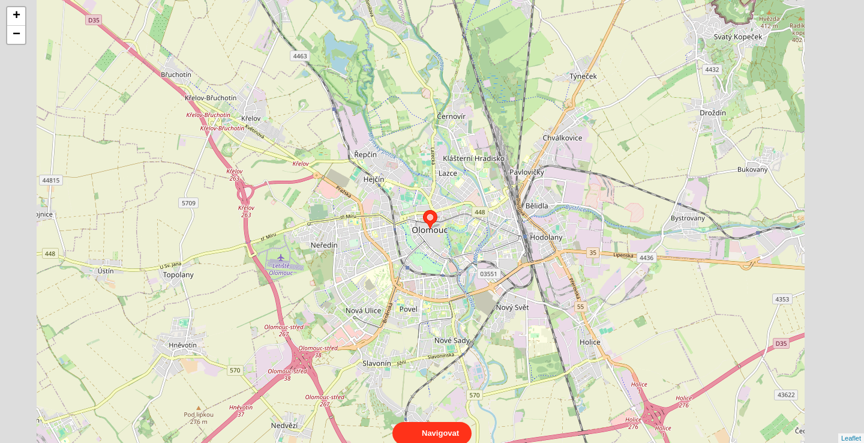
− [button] (16, 35)
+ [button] (16, 16)
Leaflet (851, 427)
